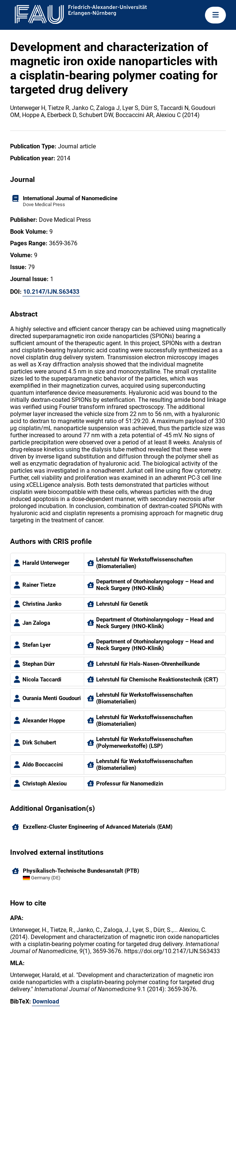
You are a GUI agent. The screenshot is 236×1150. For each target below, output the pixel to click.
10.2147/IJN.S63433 (51, 291)
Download (46, 1001)
